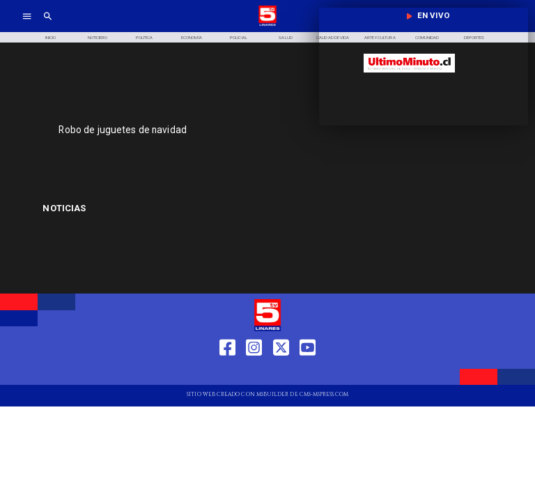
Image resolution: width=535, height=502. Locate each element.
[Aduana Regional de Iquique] (117, 208)
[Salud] (285, 37)
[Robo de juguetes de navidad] (205, 130)
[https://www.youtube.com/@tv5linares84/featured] (308, 373)
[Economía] (191, 37)
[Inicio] (50, 37)
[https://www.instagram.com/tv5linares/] (254, 373)
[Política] (145, 37)
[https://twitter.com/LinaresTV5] (281, 373)
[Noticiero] (97, 37)
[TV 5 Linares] (47, 25)
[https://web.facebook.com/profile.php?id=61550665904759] (227, 373)
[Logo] (267, 25)
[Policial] (239, 37)
